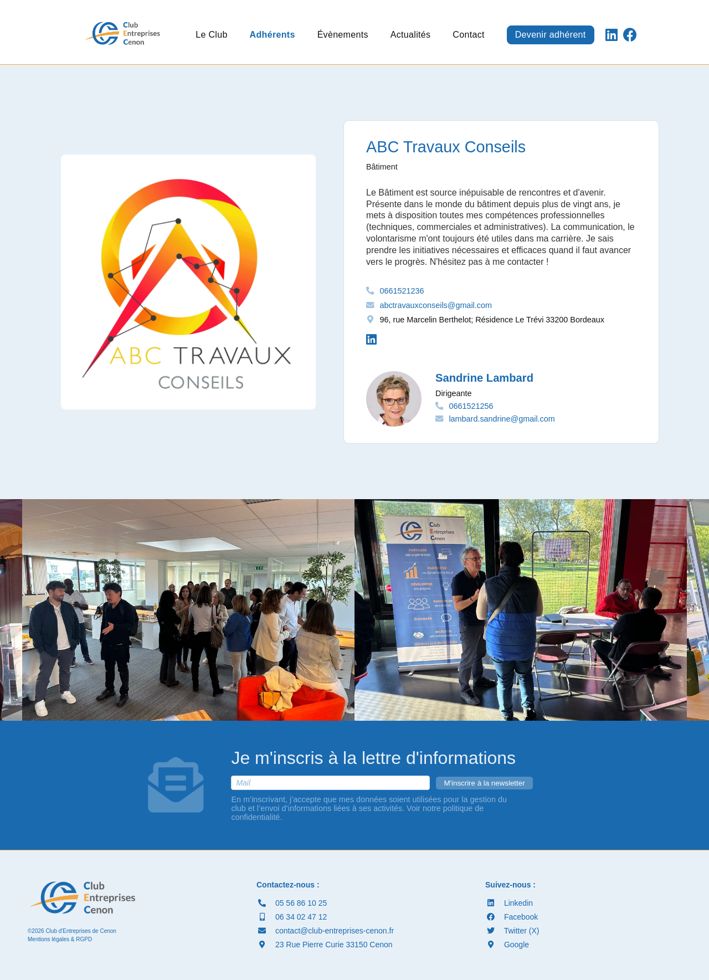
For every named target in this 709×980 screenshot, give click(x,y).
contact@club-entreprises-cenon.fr (325, 930)
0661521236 (401, 290)
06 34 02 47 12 (291, 916)
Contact (468, 34)
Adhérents (272, 34)
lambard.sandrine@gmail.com (501, 418)
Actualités (411, 34)
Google (507, 944)
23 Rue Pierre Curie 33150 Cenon (324, 944)
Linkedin (509, 903)
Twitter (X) (512, 930)
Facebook (511, 916)
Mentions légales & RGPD (60, 939)
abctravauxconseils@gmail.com (435, 305)
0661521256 (471, 406)
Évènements (342, 34)
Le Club (211, 34)
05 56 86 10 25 (291, 903)
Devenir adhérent (550, 34)
